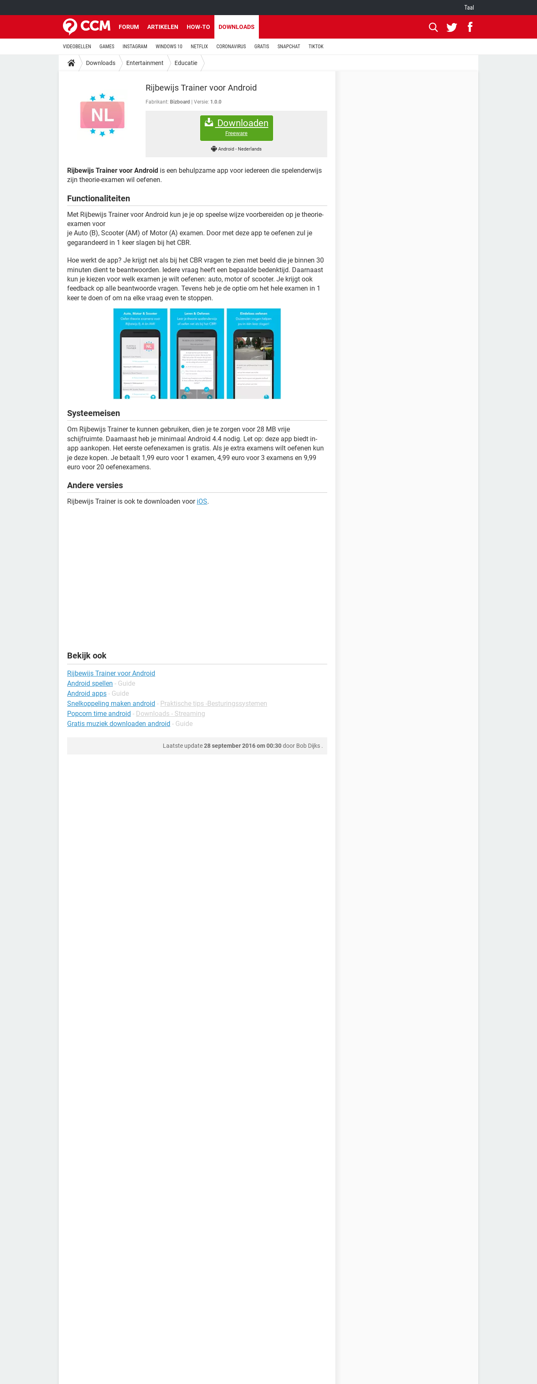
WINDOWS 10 (169, 46)
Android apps (87, 693)
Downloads (237, 26)
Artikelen (162, 26)
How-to (198, 26)
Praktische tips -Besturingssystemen (213, 704)
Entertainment (145, 63)
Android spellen (90, 683)
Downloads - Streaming (170, 714)
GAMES (106, 46)
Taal (469, 7)
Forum (129, 26)
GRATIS (261, 46)
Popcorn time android (99, 714)
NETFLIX (199, 46)
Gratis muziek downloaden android (118, 724)
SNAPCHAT (288, 46)
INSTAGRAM (135, 46)
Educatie (186, 63)
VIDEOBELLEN (77, 46)
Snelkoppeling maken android (111, 704)
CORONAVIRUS (231, 46)
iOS (202, 501)
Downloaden (236, 127)
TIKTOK (315, 46)
